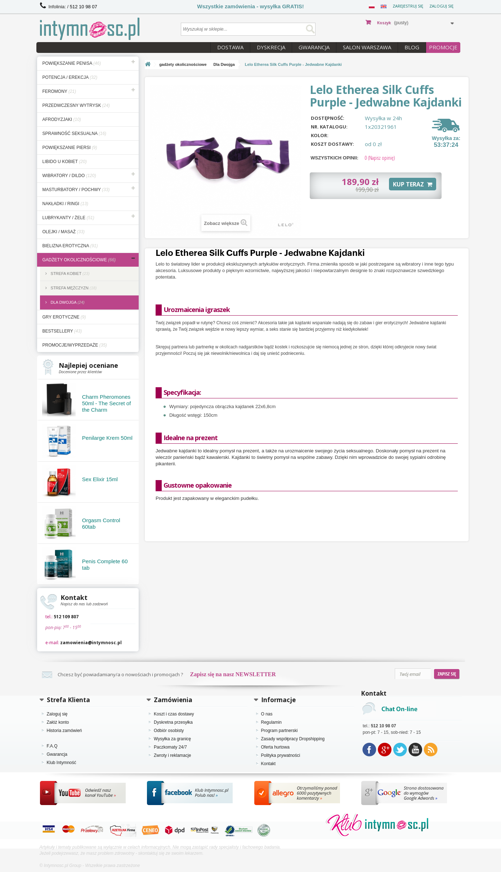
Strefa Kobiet (70, 273)
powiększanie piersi (70, 147)
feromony (59, 91)
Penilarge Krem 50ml (107, 438)
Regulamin (271, 722)
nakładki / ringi (65, 203)
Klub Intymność (61, 762)
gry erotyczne (64, 317)
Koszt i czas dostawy (174, 714)
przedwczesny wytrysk (76, 105)
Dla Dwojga (67, 302)
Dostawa (230, 47)
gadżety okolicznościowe (79, 259)
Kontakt (268, 763)
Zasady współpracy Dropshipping (293, 738)
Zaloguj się (441, 6)
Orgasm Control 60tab (101, 523)
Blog (411, 47)
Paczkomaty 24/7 (170, 747)
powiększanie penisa (72, 63)
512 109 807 (66, 617)
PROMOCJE (443, 47)
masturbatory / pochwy (76, 189)
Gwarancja (314, 47)
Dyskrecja (271, 47)
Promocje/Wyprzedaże (75, 345)
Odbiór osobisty (169, 730)
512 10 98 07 (83, 6)
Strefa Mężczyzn (73, 288)
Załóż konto (58, 722)
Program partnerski (279, 730)
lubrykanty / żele (68, 217)
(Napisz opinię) (379, 157)
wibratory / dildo (69, 175)
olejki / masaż (64, 231)
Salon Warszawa (367, 47)
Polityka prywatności (280, 755)
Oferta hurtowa (275, 747)
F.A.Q (52, 746)
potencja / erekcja (70, 77)
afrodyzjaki (62, 119)
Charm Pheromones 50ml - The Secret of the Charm (106, 403)
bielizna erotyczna (70, 245)
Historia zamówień (64, 730)
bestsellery (62, 331)
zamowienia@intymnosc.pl (91, 643)
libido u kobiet (65, 161)
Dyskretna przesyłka (173, 722)
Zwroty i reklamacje (172, 755)
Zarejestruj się (408, 6)
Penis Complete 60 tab (105, 564)
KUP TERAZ (412, 184)
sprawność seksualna (75, 133)
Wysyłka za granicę (172, 738)
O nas (267, 714)
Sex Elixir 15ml (100, 479)
